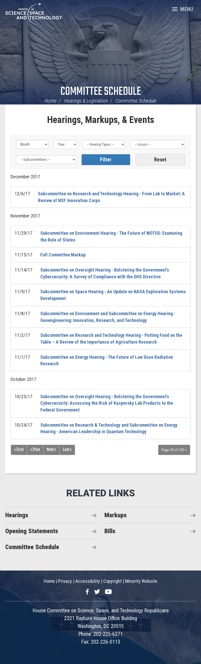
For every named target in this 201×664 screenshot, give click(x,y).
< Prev (35, 449)
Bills (109, 531)
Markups (115, 515)
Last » (67, 449)
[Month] (32, 144)
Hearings (16, 515)
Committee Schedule (100, 92)
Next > (51, 449)
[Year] (65, 144)
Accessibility (87, 581)
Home (50, 101)
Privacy (65, 581)
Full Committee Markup (63, 254)
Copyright (112, 581)
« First (19, 449)
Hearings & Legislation (86, 101)
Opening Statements (31, 531)
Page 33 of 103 (174, 450)
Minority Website (141, 581)
